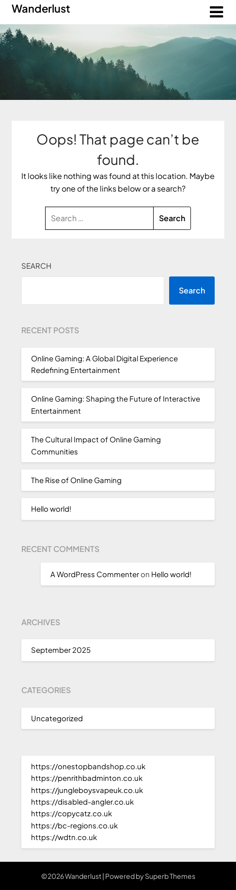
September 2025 (61, 649)
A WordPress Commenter (94, 574)
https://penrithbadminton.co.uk (86, 777)
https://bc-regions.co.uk (74, 825)
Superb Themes (170, 876)
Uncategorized (57, 718)
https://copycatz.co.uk (71, 813)
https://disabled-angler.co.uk (82, 801)
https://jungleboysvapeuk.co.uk (87, 789)
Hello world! (51, 508)
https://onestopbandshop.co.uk (88, 766)
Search (36, 265)
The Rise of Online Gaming (76, 480)
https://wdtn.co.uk (64, 836)
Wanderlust (41, 8)
